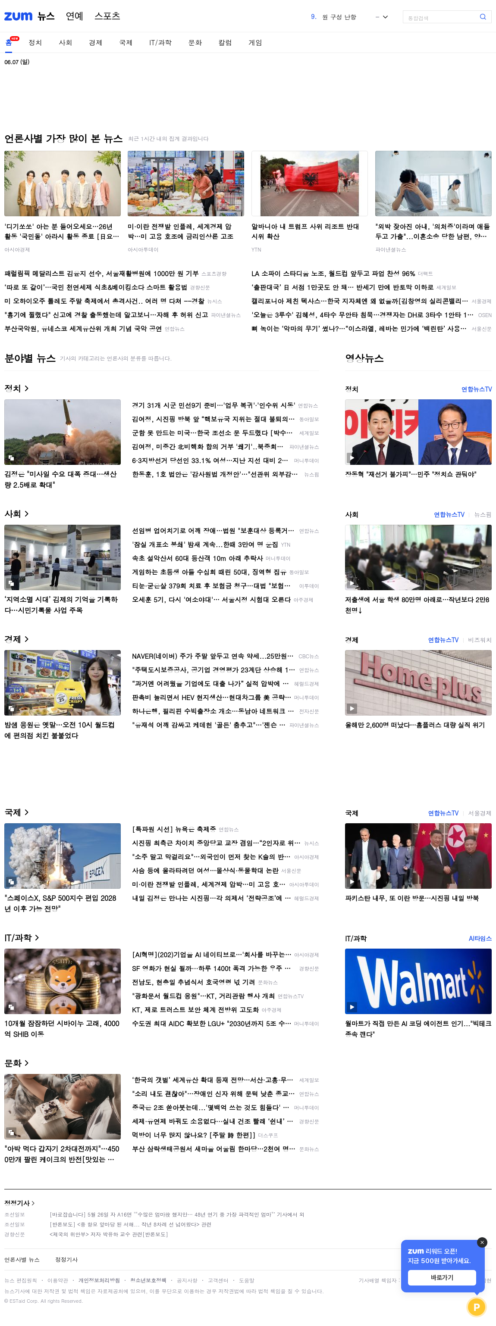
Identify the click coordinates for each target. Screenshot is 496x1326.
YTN (256, 249)
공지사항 (187, 1280)
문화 (195, 42)
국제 (126, 42)
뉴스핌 (483, 514)
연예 (74, 16)
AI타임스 (480, 938)
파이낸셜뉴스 (390, 249)
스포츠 (107, 16)
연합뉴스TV (476, 389)
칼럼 (225, 42)
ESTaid (17, 1301)
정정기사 (16, 1203)
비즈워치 (480, 639)
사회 (65, 42)
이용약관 (57, 1280)
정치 (35, 42)
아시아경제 (17, 249)
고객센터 (218, 1280)
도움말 (246, 1280)
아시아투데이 (143, 249)
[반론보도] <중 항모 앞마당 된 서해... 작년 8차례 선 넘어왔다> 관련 (131, 1224)
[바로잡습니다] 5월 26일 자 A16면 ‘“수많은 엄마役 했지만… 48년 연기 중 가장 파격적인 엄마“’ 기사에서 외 (177, 1214)
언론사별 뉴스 (22, 1259)
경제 (96, 42)
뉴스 (46, 16)
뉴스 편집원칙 (20, 1280)
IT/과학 (160, 42)
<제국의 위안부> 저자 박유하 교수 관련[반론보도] (109, 1234)
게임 (255, 42)
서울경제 (480, 813)
